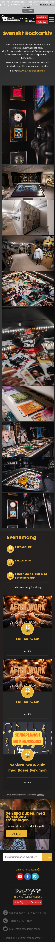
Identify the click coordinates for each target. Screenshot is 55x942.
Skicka (47, 857)
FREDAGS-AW (23, 547)
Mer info (27, 650)
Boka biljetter (42, 17)
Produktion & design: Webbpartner (22, 937)
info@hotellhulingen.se (27, 896)
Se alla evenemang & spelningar (27, 587)
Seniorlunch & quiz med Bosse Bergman (31, 576)
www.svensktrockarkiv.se (32, 70)
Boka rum (42, 22)
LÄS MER (16, 833)
